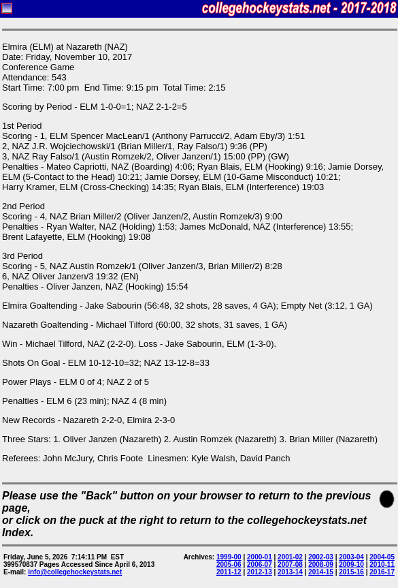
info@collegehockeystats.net (75, 572)
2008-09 (320, 564)
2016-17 (382, 572)
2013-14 (290, 572)
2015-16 (351, 572)
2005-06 (229, 564)
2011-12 (229, 572)
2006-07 (259, 564)
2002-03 (320, 557)
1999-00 (229, 557)
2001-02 (290, 557)
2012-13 (259, 572)
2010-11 (382, 564)
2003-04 (351, 557)
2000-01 (259, 557)
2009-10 (351, 564)
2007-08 (290, 564)
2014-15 (320, 572)
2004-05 (382, 557)
